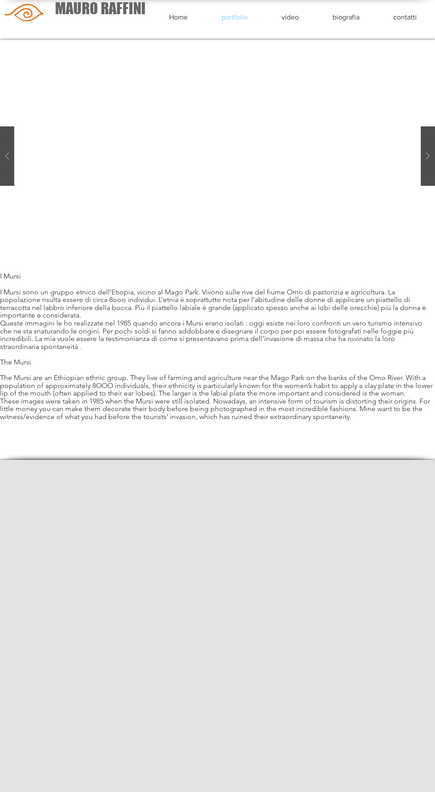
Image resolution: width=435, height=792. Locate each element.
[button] (217, 156)
